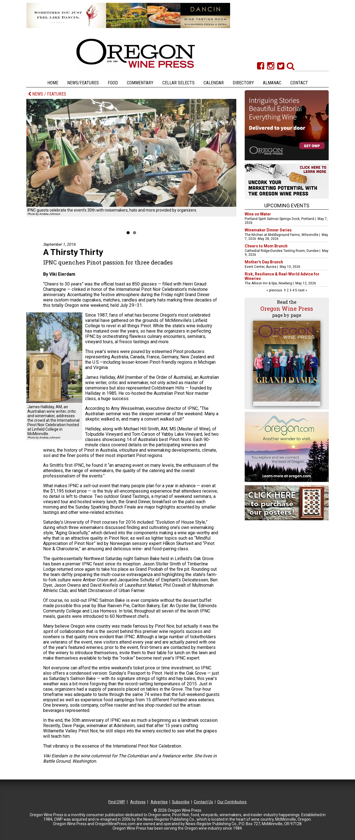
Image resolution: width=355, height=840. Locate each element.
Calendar (214, 82)
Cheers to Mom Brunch (266, 246)
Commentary (140, 82)
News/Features (83, 82)
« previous (275, 290)
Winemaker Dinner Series (268, 230)
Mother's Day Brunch (264, 262)
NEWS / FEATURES (47, 94)
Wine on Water (258, 214)
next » (302, 290)
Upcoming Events (286, 205)
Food (113, 82)
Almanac (272, 82)
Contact (299, 82)
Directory (243, 82)
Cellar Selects (178, 82)
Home (52, 82)
